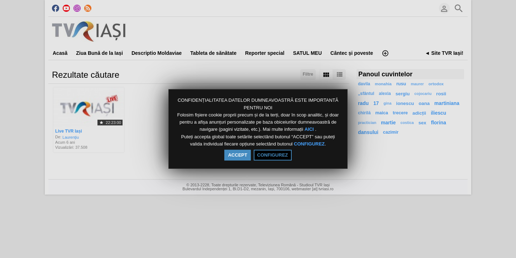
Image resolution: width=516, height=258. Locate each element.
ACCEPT (237, 155)
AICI (310, 129)
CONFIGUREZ (309, 144)
